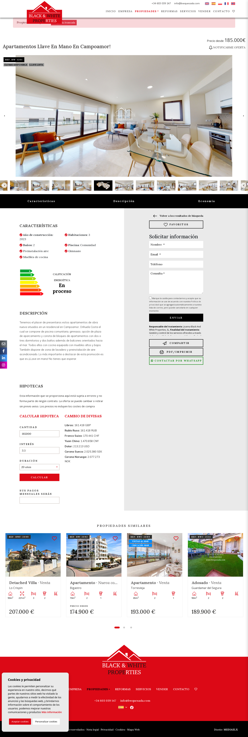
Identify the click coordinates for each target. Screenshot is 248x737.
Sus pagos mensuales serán (36, 492)
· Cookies (119, 729)
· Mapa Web (133, 729)
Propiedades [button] (146, 11)
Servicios (188, 11)
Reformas (169, 11)
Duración (29, 460)
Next (243, 116)
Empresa (125, 11)
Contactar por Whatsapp (176, 360)
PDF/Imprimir (176, 352)
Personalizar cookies (46, 721)
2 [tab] (124, 627)
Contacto (221, 11)
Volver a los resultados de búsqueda (178, 215)
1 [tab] (117, 627)
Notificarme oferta (227, 47)
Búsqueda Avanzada (64, 22)
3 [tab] (131, 627)
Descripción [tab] (124, 201)
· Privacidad (106, 729)
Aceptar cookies (19, 721)
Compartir (176, 343)
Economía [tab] (206, 201)
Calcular (39, 477)
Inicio (111, 11)
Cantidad (28, 427)
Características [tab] (41, 201)
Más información (52, 712)
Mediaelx (226, 729)
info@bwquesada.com (187, 3)
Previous (4, 116)
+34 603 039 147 (161, 3)
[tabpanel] (33, 575)
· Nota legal (92, 729)
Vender (204, 11)
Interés (27, 444)
